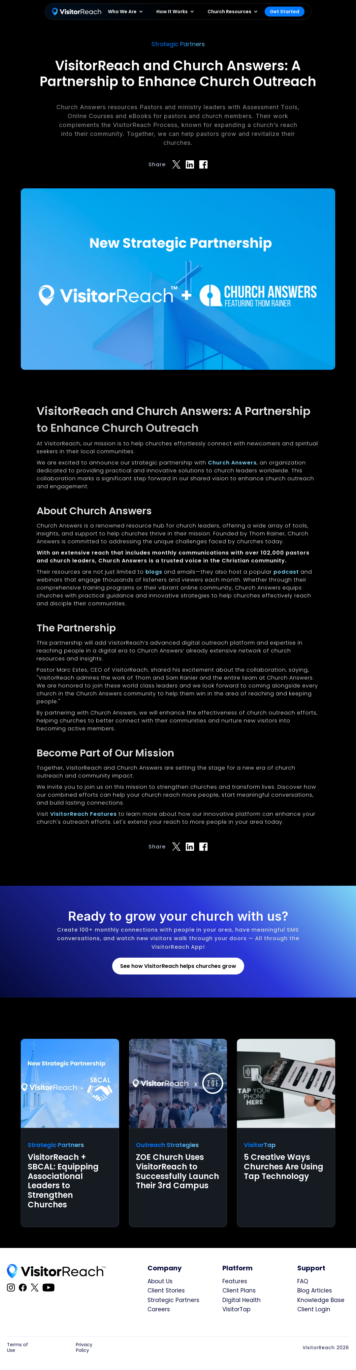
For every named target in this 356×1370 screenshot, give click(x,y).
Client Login (313, 1309)
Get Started (284, 11)
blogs (154, 572)
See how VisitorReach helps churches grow (178, 966)
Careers (158, 1309)
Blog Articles (314, 1290)
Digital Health (241, 1300)
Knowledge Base (320, 1300)
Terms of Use (17, 1347)
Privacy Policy (84, 1347)
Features (234, 1281)
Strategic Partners (173, 1300)
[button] (125, 11)
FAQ (302, 1281)
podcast (287, 572)
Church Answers (232, 462)
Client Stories (166, 1290)
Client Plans (239, 1290)
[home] (76, 12)
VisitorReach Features (83, 814)
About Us (160, 1281)
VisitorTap (236, 1309)
